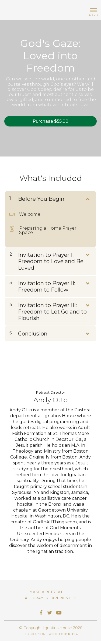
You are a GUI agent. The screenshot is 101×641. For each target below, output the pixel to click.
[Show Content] (87, 198)
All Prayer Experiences (50, 598)
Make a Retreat (46, 592)
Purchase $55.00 (50, 121)
